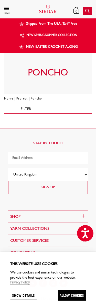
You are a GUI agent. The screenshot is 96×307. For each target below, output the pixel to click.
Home (8, 98)
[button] (17, 11)
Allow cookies (72, 295)
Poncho (36, 98)
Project (22, 98)
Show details (23, 295)
